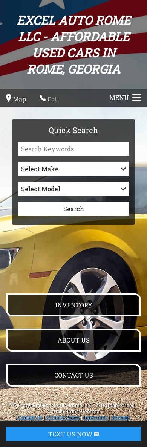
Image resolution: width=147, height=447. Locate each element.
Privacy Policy (63, 417)
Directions (95, 417)
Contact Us (30, 417)
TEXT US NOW (73, 434)
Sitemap (120, 417)
